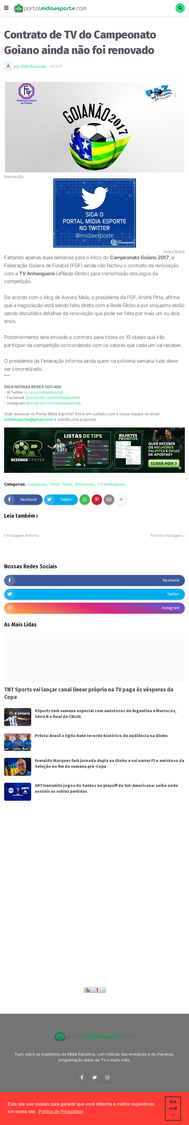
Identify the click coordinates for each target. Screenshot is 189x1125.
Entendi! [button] (173, 1108)
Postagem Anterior (23, 535)
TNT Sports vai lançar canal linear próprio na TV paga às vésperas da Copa (88, 693)
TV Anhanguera (112, 484)
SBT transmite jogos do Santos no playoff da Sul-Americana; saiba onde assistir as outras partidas (106, 788)
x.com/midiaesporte (44, 392)
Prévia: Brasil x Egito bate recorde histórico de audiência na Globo (101, 735)
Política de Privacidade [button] (61, 1111)
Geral (54, 484)
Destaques (37, 484)
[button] (6, 8)
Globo (67, 484)
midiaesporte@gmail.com (28, 419)
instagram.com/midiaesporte (53, 403)
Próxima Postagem (166, 535)
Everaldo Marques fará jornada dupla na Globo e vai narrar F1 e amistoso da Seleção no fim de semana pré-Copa (109, 763)
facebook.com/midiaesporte (52, 397)
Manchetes (85, 484)
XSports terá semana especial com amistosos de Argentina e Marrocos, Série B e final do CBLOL (105, 713)
